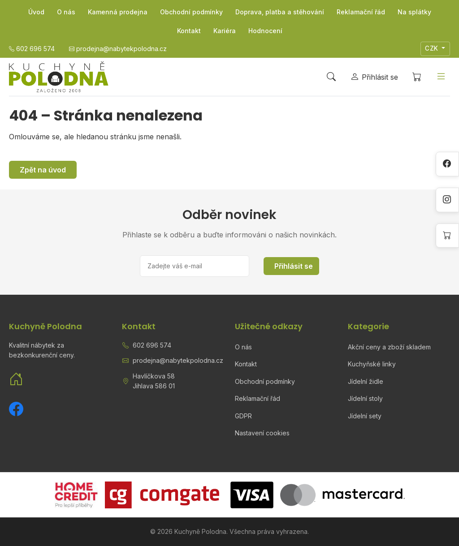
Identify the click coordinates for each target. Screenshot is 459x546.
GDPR (243, 416)
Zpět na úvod (43, 169)
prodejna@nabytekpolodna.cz (178, 360)
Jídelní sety (364, 416)
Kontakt (189, 30)
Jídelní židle (365, 381)
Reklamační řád (361, 12)
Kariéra (224, 30)
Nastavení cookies (262, 433)
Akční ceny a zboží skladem (389, 347)
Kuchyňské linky (372, 364)
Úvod (36, 12)
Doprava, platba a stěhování (279, 12)
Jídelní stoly (365, 398)
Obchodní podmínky (191, 12)
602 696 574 (152, 345)
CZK (432, 48)
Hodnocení (265, 30)
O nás (66, 12)
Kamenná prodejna (117, 12)
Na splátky (414, 12)
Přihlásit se (293, 266)
